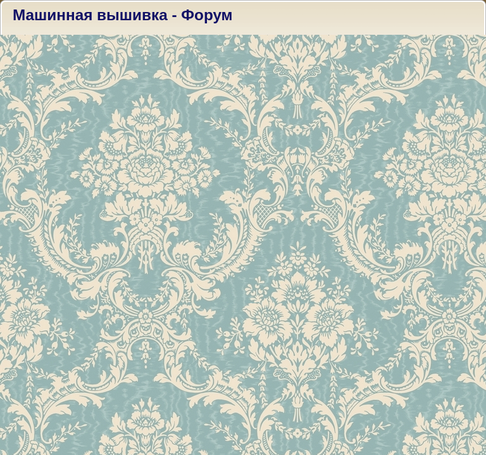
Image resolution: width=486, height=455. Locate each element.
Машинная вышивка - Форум (123, 14)
